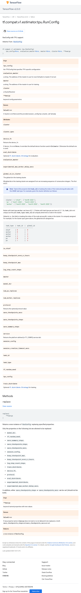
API (13, 17)
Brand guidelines (47, 576)
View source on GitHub (13, 31)
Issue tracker (46, 566)
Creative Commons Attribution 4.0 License (59, 543)
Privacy (11, 587)
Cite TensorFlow (47, 579)
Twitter (5, 572)
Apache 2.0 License (31, 545)
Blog (4, 566)
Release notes (46, 569)
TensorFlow (6, 17)
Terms (5, 587)
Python (33, 17)
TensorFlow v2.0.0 (11, 9)
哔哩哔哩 (5, 576)
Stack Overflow (47, 572)
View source (7, 406)
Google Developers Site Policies (59, 545)
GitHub (5, 569)
